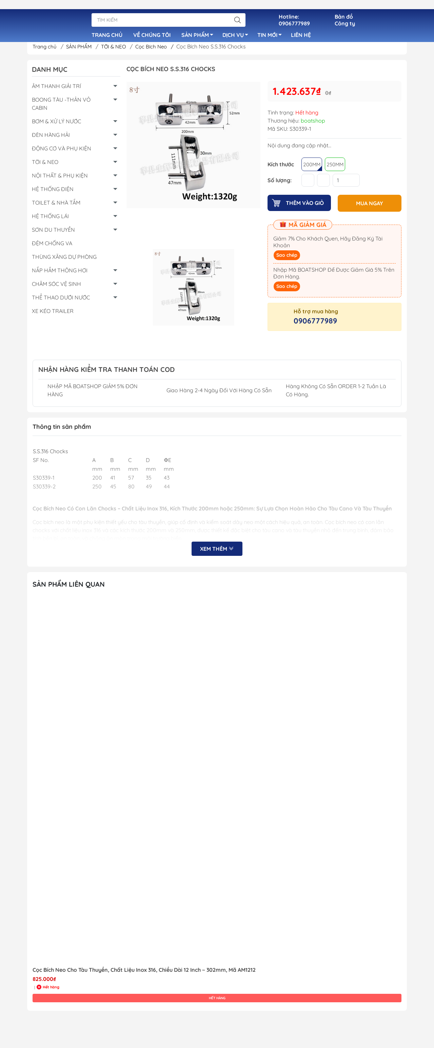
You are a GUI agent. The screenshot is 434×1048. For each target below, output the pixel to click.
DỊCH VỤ (237, 28)
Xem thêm (217, 551)
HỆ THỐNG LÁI (50, 218)
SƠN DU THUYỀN (53, 232)
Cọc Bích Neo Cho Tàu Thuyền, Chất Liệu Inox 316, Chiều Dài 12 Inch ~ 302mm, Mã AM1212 (144, 972)
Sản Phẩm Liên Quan (69, 587)
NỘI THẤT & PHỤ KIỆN (60, 178)
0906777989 (315, 323)
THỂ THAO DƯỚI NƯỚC (61, 300)
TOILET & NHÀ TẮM (56, 205)
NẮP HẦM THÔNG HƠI (59, 273)
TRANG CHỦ (107, 27)
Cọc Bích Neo (159, 49)
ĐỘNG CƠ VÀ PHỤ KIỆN (61, 151)
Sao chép (286, 257)
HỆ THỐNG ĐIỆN (53, 191)
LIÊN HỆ (301, 27)
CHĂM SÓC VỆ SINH (56, 286)
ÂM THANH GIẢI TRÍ (56, 88)
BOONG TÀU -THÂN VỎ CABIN (61, 106)
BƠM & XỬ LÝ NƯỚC (56, 124)
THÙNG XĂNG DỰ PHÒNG (64, 259)
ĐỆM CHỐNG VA (52, 246)
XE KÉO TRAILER (53, 313)
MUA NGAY (369, 205)
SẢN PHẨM (199, 28)
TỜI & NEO (118, 49)
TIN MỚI (271, 28)
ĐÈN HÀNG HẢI (51, 137)
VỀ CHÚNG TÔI (152, 27)
